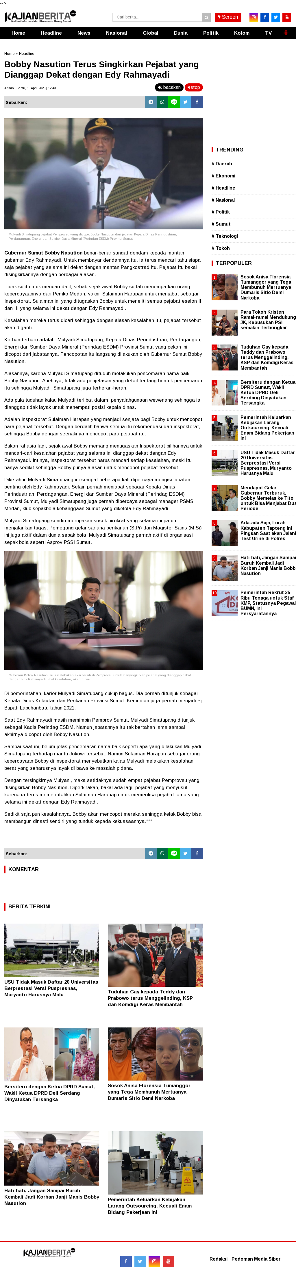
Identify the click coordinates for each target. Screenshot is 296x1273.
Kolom (241, 33)
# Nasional (223, 200)
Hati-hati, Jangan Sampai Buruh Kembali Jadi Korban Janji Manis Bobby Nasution (51, 1197)
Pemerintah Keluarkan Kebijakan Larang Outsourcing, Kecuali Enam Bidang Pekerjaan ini (150, 1206)
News (83, 33)
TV (268, 33)
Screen (228, 17)
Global (150, 33)
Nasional (116, 33)
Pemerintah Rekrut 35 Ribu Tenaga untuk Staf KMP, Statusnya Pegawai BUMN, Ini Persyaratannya (268, 603)
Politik (211, 33)
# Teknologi (225, 236)
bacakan (169, 87)
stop (194, 87)
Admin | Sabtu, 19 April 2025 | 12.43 (30, 88)
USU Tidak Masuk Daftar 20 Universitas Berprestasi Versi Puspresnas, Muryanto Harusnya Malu (51, 988)
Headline (51, 33)
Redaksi (218, 1259)
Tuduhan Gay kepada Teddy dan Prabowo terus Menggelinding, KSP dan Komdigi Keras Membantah (150, 998)
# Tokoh (221, 248)
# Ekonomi (223, 175)
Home (18, 33)
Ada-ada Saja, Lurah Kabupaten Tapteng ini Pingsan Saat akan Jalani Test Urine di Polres (268, 530)
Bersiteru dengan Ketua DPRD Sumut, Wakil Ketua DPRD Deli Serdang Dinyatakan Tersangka (49, 1093)
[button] (286, 30)
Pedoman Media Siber (256, 1259)
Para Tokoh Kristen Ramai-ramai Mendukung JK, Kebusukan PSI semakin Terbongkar (268, 320)
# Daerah (222, 163)
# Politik (221, 211)
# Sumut (221, 224)
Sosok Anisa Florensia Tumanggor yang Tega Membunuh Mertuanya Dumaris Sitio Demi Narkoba (149, 1092)
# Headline (223, 188)
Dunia (181, 33)
